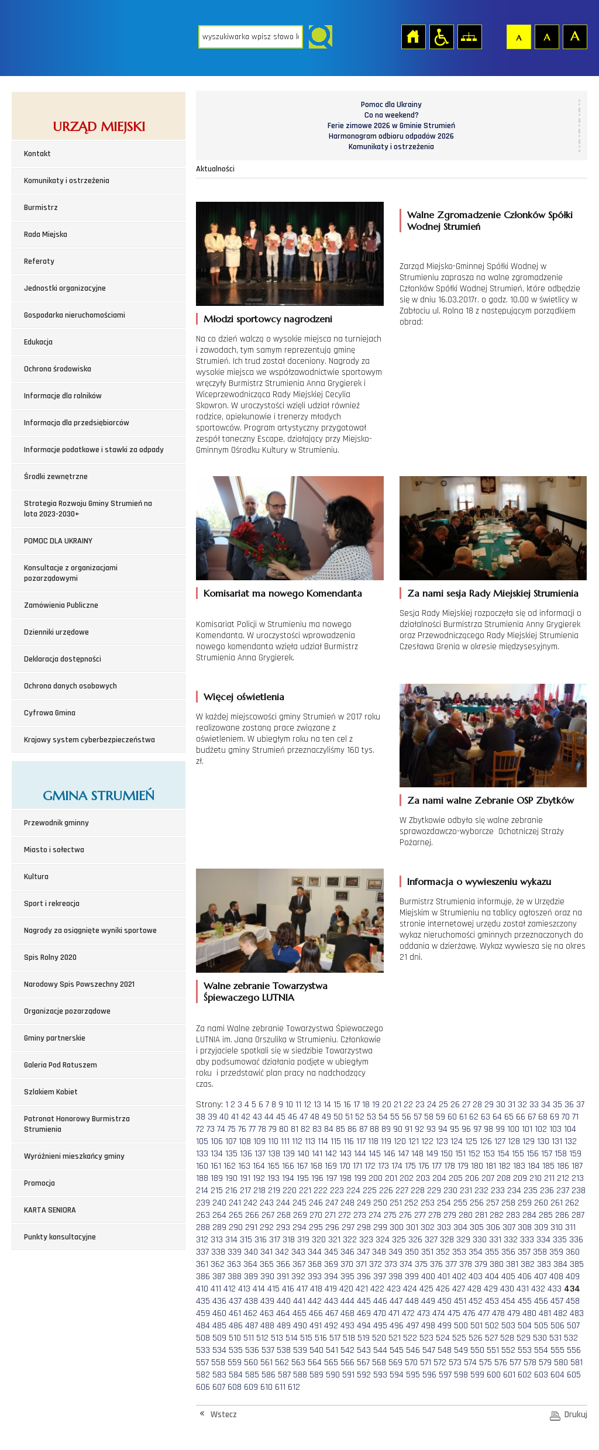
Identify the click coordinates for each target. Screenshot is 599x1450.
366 (283, 1264)
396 (364, 1276)
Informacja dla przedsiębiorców (76, 423)
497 (412, 1326)
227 (401, 1190)
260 (541, 1203)
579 (545, 1362)
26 (455, 1104)
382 (528, 1264)
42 (245, 1117)
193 (273, 1178)
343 (298, 1252)
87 (363, 1129)
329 (463, 1240)
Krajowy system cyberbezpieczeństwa (89, 740)
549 (461, 1350)
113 (310, 1141)
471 (394, 1313)
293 (283, 1227)
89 (386, 1129)
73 (210, 1129)
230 (450, 1190)
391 (283, 1276)
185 (548, 1166)
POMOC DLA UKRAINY (58, 541)
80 (283, 1129)
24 (431, 1104)
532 (571, 1338)
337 (202, 1252)
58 (428, 1117)
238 (579, 1190)
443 (331, 1301)
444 (347, 1301)
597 (445, 1375)
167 (302, 1166)
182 (504, 1166)
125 (471, 1141)
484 (203, 1326)
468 (347, 1313)
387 (218, 1276)
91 (408, 1129)
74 (221, 1129)
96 (466, 1129)
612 (294, 1387)
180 (477, 1166)
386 (203, 1276)
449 (428, 1301)
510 (235, 1338)
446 (380, 1301)
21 (397, 1104)
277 (420, 1215)
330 (480, 1240)
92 (419, 1129)
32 (522, 1104)
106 (217, 1141)
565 (331, 1362)
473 (423, 1313)
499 (445, 1326)
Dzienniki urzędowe (56, 632)
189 (217, 1178)
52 (359, 1117)
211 (549, 1178)
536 (252, 1350)
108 (245, 1141)
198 (345, 1178)
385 (577, 1264)
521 (394, 1338)
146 (389, 1154)
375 (421, 1264)
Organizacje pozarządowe (67, 1011)
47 (304, 1117)
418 (316, 1289)
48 (314, 1117)
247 (331, 1203)
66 (520, 1117)
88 (374, 1129)
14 (327, 1104)
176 (423, 1166)
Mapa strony (469, 36)
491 (315, 1326)
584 (236, 1375)
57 (418, 1117)
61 (463, 1117)
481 (545, 1313)
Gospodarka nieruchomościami (74, 315)
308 (525, 1227)
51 (349, 1117)
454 (508, 1301)
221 (305, 1190)
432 (538, 1289)
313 (217, 1240)
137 (260, 1154)
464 (283, 1313)
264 (219, 1215)
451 (460, 1301)
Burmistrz (41, 207)
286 (562, 1215)
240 (219, 1203)
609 (251, 1387)
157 (546, 1154)
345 (331, 1252)
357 (524, 1252)
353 (459, 1252)
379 (480, 1264)
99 (500, 1129)
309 (541, 1227)
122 (427, 1141)
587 (284, 1375)
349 (395, 1252)
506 (557, 1326)
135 (231, 1154)
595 (413, 1375)
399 (412, 1276)
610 (266, 1387)
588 (300, 1375)
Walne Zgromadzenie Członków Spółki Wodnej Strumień (490, 220)
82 (305, 1129)
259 (525, 1203)
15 (337, 1104)
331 (495, 1240)
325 (399, 1240)
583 (219, 1375)
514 (291, 1338)
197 (331, 1178)
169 (331, 1166)
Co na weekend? (391, 115)
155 (518, 1154)
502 (492, 1326)
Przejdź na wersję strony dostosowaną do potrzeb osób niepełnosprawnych (441, 36)
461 (235, 1313)
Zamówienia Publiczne (61, 605)
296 (332, 1227)
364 (250, 1264)
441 (299, 1301)
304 (460, 1227)
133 (202, 1154)
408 (556, 1276)
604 (557, 1375)
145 (375, 1154)
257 (492, 1203)
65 (509, 1117)
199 (360, 1178)
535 (236, 1350)
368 (315, 1264)
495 (380, 1326)
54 (383, 1117)
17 (356, 1104)
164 (259, 1166)
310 (556, 1227)
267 (267, 1215)
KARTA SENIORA (50, 1210)
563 (298, 1362)
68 (543, 1117)
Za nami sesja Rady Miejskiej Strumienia (493, 593)
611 (280, 1387)
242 (250, 1203)
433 (555, 1289)
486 (236, 1326)
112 (297, 1141)
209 (520, 1178)
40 (224, 1117)
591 (348, 1375)
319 (303, 1240)
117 (361, 1141)
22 (408, 1104)
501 (476, 1326)
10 (289, 1104)
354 (476, 1252)
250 (380, 1203)
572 (439, 1362)
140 (303, 1154)
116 (348, 1141)
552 (508, 1350)
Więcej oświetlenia (244, 696)
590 (333, 1375)
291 (251, 1227)
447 (396, 1301)
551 (493, 1350)
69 (554, 1117)
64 (497, 1117)
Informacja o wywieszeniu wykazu (479, 881)
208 (504, 1178)
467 (331, 1313)
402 (459, 1276)
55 (395, 1117)
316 (260, 1240)
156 (532, 1154)
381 (512, 1264)
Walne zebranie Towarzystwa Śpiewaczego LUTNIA (266, 991)
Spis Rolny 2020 (50, 957)
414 (259, 1289)
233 (498, 1190)
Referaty (39, 261)
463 (267, 1313)
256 (477, 1203)
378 (465, 1264)
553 (525, 1350)
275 (390, 1215)
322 (350, 1240)
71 (575, 1117)
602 (525, 1375)
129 (528, 1141)
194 (288, 1178)
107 (230, 1141)
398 (395, 1276)
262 (572, 1203)
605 (574, 1375)
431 (523, 1289)
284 (529, 1215)
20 (386, 1104)
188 (202, 1178)
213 (578, 1178)
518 (349, 1338)
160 (202, 1166)
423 (394, 1289)
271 (330, 1215)
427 (458, 1289)
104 (570, 1129)
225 (370, 1190)
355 (492, 1252)
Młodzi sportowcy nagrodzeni (268, 319)
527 (491, 1338)
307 (508, 1227)
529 (524, 1338)
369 (331, 1264)
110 (273, 1141)
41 (235, 1117)
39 (212, 1117)
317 (274, 1240)
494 (364, 1326)
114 (323, 1141)
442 (315, 1301)
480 (529, 1313)
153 (489, 1154)
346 (347, 1252)
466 (316, 1313)
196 (317, 1178)
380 (497, 1264)
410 (202, 1289)
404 (492, 1276)
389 (251, 1276)
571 (425, 1362)
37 (580, 1104)
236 (547, 1190)
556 (574, 1350)
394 (331, 1276)
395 (347, 1276)
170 (344, 1166)
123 (442, 1141)
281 (481, 1215)
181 (491, 1166)
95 (454, 1129)
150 (446, 1154)
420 (346, 1289)
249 (364, 1203)
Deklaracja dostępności (62, 659)
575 (485, 1362)
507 (573, 1326)
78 (262, 1129)
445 (364, 1301)
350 (412, 1252)
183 (519, 1166)
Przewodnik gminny (56, 823)
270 (315, 1215)
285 (546, 1215)
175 (410, 1166)
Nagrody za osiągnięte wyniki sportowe (90, 930)
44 (269, 1117)
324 (383, 1240)
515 (306, 1338)
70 (566, 1117)
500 (461, 1326)
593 (380, 1375)
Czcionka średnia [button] (546, 36)
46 (292, 1117)
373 (390, 1264)
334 (543, 1240)
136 (246, 1154)
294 (299, 1227)
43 (257, 1117)
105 (202, 1141)
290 (236, 1227)
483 (577, 1313)
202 (407, 1178)
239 (203, 1203)
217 (245, 1190)
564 (315, 1362)
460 (219, 1313)
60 (452, 1117)
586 (268, 1375)
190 (231, 1178)
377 (451, 1264)
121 (413, 1141)
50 (338, 1117)
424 (410, 1289)
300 (397, 1227)
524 (443, 1338)
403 (476, 1276)
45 (280, 1117)
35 (557, 1104)
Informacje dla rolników (63, 396)
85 (340, 1129)
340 (251, 1252)
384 (560, 1264)
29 (489, 1104)
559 (235, 1362)
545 (397, 1350)
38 (200, 1117)
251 (396, 1203)
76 (242, 1129)
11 (298, 1104)
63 (485, 1117)
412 (229, 1289)
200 (376, 1178)
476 (469, 1313)
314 (231, 1240)
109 (259, 1141)
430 (507, 1289)
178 (449, 1166)
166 (288, 1166)
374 (406, 1264)
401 (444, 1276)
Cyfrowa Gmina (49, 713)
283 (513, 1215)
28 (477, 1104)
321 (334, 1240)
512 (262, 1338)
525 (459, 1338)
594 (397, 1375)
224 (353, 1190)
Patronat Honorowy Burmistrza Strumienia (77, 1124)
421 (362, 1289)
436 (219, 1301)
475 (453, 1313)
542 (347, 1350)
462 (250, 1313)
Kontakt (37, 154)
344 (315, 1252)
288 (203, 1227)
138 (274, 1154)
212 (563, 1178)
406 (525, 1276)
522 (410, 1338)
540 (316, 1350)
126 (486, 1141)
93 (431, 1129)
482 (560, 1313)
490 (300, 1326)
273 (359, 1215)
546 (413, 1350)
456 (541, 1301)
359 (556, 1252)
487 (251, 1326)
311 (570, 1227)
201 (391, 1178)
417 (302, 1289)
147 (403, 1154)
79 (272, 1129)
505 (541, 1326)
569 (395, 1362)
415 (273, 1289)
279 (449, 1215)
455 (525, 1301)
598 (461, 1375)
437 (235, 1301)
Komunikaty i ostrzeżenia (66, 180)
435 (203, 1301)
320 (319, 1240)
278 (434, 1215)
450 (445, 1301)
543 (364, 1350)
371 (361, 1264)
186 (563, 1166)
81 (294, 1129)
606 (203, 1387)
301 (412, 1227)
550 (477, 1350)
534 (219, 1350)
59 (440, 1117)
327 (431, 1240)
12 (307, 1104)
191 (245, 1178)
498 (428, 1326)
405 (508, 1276)
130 (543, 1141)
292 (267, 1227)
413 (244, 1289)
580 (561, 1362)
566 (347, 1362)
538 (284, 1350)
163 (244, 1166)
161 (216, 1166)
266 (252, 1215)
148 (417, 1154)
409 (573, 1276)
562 (282, 1362)
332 (511, 1240)
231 (466, 1190)
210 (535, 1178)
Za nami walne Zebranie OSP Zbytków (490, 800)
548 (445, 1350)
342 (282, 1252)
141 (317, 1154)
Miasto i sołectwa (54, 850)
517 (334, 1338)
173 (383, 1166)
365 (267, 1264)
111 (285, 1141)
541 (332, 1350)
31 (511, 1104)
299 (380, 1227)
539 (300, 1350)
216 (231, 1190)
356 (508, 1252)
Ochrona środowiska (57, 369)
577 (515, 1362)
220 (290, 1190)
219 (274, 1190)
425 (426, 1289)
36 (569, 1104)
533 (203, 1350)
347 (363, 1252)
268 (284, 1215)
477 (484, 1313)
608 (235, 1387)
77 (252, 1129)
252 (411, 1203)
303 (444, 1227)
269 (300, 1215)
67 (532, 1117)
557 (202, 1362)
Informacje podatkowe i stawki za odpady (94, 450)
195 (303, 1178)
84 (328, 1129)
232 (481, 1190)
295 (316, 1227)
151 (460, 1154)
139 (289, 1154)
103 (555, 1129)
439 (267, 1301)
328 (447, 1240)
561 (266, 1362)
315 (246, 1240)
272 (344, 1215)
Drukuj (575, 1414)
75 (232, 1129)
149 (432, 1154)
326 (415, 1240)
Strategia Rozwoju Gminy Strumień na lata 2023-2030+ (88, 508)
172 (370, 1166)
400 (428, 1276)
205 (456, 1178)
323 (366, 1240)
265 (236, 1215)
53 (371, 1117)
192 (259, 1178)
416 (288, 1289)
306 (493, 1227)
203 (423, 1178)
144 (360, 1154)
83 (317, 1129)
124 (456, 1141)
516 (321, 1338)
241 (235, 1203)
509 (219, 1338)
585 (252, 1375)
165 (273, 1166)
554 (541, 1350)
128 (514, 1141)
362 (218, 1264)
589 (316, 1375)
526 (476, 1338)
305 (477, 1227)
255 (460, 1203)
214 (202, 1190)
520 (379, 1338)
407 (540, 1276)
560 (251, 1362)
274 (375, 1215)
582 (203, 1375)
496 (397, 1326)
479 (513, 1313)
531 (555, 1338)
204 (439, 1178)
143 (345, 1154)
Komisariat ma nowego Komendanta (283, 593)
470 (379, 1313)
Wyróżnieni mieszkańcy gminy (74, 1156)
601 (509, 1375)
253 (428, 1203)
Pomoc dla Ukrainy (391, 104)
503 (508, 1326)
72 (200, 1129)
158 (561, 1154)
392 (298, 1276)
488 (267, 1326)
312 (202, 1240)
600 (494, 1375)
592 (364, 1375)
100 (513, 1129)
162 (229, 1166)
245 (299, 1203)
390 (267, 1276)
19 (376, 1104)
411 (216, 1289)
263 (203, 1215)
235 (531, 1190)
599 (477, 1375)
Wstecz (224, 1414)
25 (443, 1104)
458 (573, 1301)
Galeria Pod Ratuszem (60, 1065)
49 (326, 1117)
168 (316, 1166)
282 (497, 1215)
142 (331, 1154)
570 (411, 1362)
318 (289, 1240)
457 (556, 1301)
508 (203, 1338)
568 (379, 1362)
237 (562, 1190)
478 (498, 1313)
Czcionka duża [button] (574, 36)
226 (386, 1190)
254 (444, 1203)
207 (487, 1178)
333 (527, 1240)
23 (420, 1104)
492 (331, 1326)
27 (466, 1104)
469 (364, 1313)
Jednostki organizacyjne (65, 288)
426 (443, 1289)
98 (488, 1129)
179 (463, 1166)
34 (545, 1104)
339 (235, 1252)
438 (251, 1301)
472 (408, 1313)
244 (283, 1203)
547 (428, 1350)
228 (418, 1190)
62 (473, 1117)
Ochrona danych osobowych (70, 686)
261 (556, 1203)
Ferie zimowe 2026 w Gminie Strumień (391, 125)
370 (346, 1264)
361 (202, 1264)
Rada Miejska (45, 234)
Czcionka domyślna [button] (518, 36)
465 (299, 1313)
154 (503, 1154)
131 (557, 1141)
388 (235, 1276)
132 (570, 1141)
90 (397, 1129)
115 (336, 1141)
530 (540, 1338)
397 (379, 1276)
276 (405, 1215)
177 (437, 1166)
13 (317, 1104)
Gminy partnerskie (54, 1038)
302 (428, 1227)
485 (219, 1326)
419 (331, 1289)
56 (406, 1117)
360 (573, 1252)
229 (434, 1190)
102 (541, 1129)
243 (267, 1203)
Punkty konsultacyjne (60, 1237)
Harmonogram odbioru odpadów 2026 (391, 136)
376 (436, 1264)
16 (347, 1104)
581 (576, 1362)
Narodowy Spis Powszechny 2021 (79, 984)
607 (218, 1387)
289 (219, 1227)
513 (277, 1338)
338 (218, 1252)
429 (491, 1289)
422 (377, 1289)
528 (507, 1338)
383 (544, 1264)
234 (514, 1190)
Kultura (36, 877)
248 (347, 1203)
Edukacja (38, 342)
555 (557, 1350)
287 (578, 1215)
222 (321, 1190)
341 (266, 1252)
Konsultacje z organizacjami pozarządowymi (71, 573)
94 (442, 1129)
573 (455, 1362)
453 (492, 1301)
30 (500, 1104)
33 (534, 1104)
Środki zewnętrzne (56, 476)
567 (363, 1362)
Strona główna (413, 36)
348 (379, 1252)
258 (508, 1203)
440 (284, 1301)
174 (396, 1166)
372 (375, 1264)
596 (429, 1375)
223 (337, 1190)
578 (530, 1362)
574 (470, 1362)
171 (357, 1166)
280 (466, 1215)
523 (426, 1338)
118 (373, 1141)
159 (575, 1154)
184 (534, 1166)
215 (217, 1190)
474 (438, 1313)
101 (527, 1129)
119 (386, 1141)
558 (218, 1362)
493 (347, 1326)
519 (363, 1338)
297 (348, 1227)
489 (284, 1326)
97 (477, 1129)
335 (560, 1240)
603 (541, 1375)
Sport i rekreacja (52, 903)
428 (474, 1289)
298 (364, 1227)
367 (298, 1264)
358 (540, 1252)
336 (576, 1240)
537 (267, 1350)
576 (500, 1362)
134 (217, 1154)
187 (577, 1166)
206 (472, 1178)
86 (352, 1129)
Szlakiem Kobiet (51, 1092)
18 (366, 1104)
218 (259, 1190)
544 (380, 1350)
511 (248, 1338)
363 (234, 1264)
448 (412, 1301)
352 (443, 1252)
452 (476, 1301)
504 (525, 1326)
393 (315, 1276)
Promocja (39, 1183)
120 (400, 1141)
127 (499, 1141)
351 (427, 1252)
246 (316, 1203)
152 (474, 1154)
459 (203, 1313)
